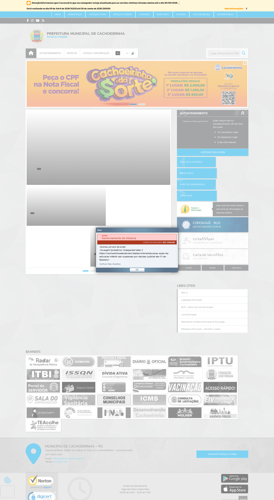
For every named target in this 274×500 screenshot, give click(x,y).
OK (137, 269)
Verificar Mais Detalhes (110, 264)
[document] (137, 250)
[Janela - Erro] (137, 250)
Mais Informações (234, 8)
